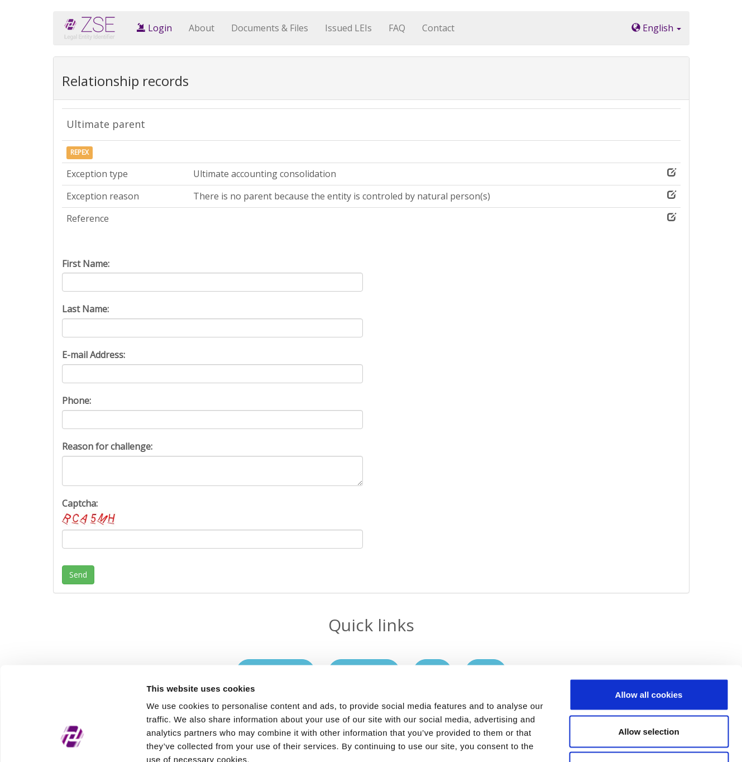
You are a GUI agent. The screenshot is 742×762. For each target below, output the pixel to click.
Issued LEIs (348, 28)
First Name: (85, 264)
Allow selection (648, 652)
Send (78, 574)
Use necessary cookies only (649, 688)
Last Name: (85, 309)
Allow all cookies (649, 615)
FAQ (397, 28)
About (201, 28)
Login (154, 28)
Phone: (76, 400)
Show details (586, 740)
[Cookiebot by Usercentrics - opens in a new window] (72, 740)
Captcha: (90, 512)
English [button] (656, 28)
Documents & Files (269, 28)
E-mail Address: (93, 355)
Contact (438, 28)
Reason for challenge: (107, 446)
